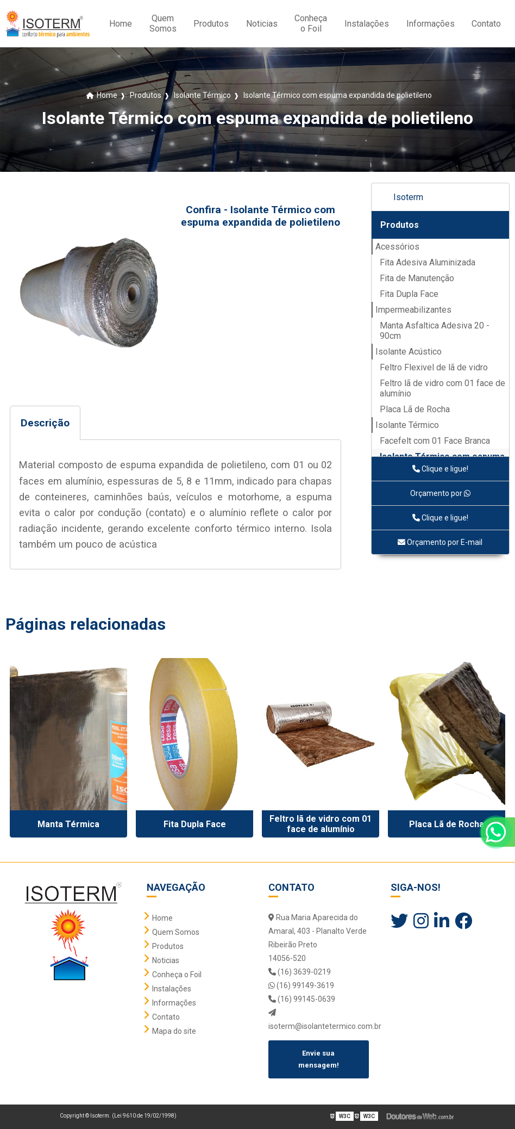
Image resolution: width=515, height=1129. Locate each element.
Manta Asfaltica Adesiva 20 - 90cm (434, 330)
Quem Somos (163, 23)
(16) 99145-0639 (301, 999)
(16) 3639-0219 (299, 971)
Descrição (45, 423)
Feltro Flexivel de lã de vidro (434, 367)
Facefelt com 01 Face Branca (435, 441)
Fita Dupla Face (409, 294)
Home (120, 23)
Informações (430, 23)
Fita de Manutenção (417, 278)
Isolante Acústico (408, 351)
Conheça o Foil (310, 23)
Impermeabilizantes (413, 310)
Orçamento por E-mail (440, 542)
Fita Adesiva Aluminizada (427, 262)
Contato (486, 23)
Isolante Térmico (407, 425)
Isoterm (408, 197)
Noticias (262, 23)
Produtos (211, 23)
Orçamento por (440, 493)
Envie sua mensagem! (318, 1059)
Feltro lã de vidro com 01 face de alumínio (442, 388)
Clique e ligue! (440, 468)
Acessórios (397, 246)
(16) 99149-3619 (301, 985)
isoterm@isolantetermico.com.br (318, 1020)
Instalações (366, 23)
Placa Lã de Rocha (415, 409)
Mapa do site (174, 1031)
